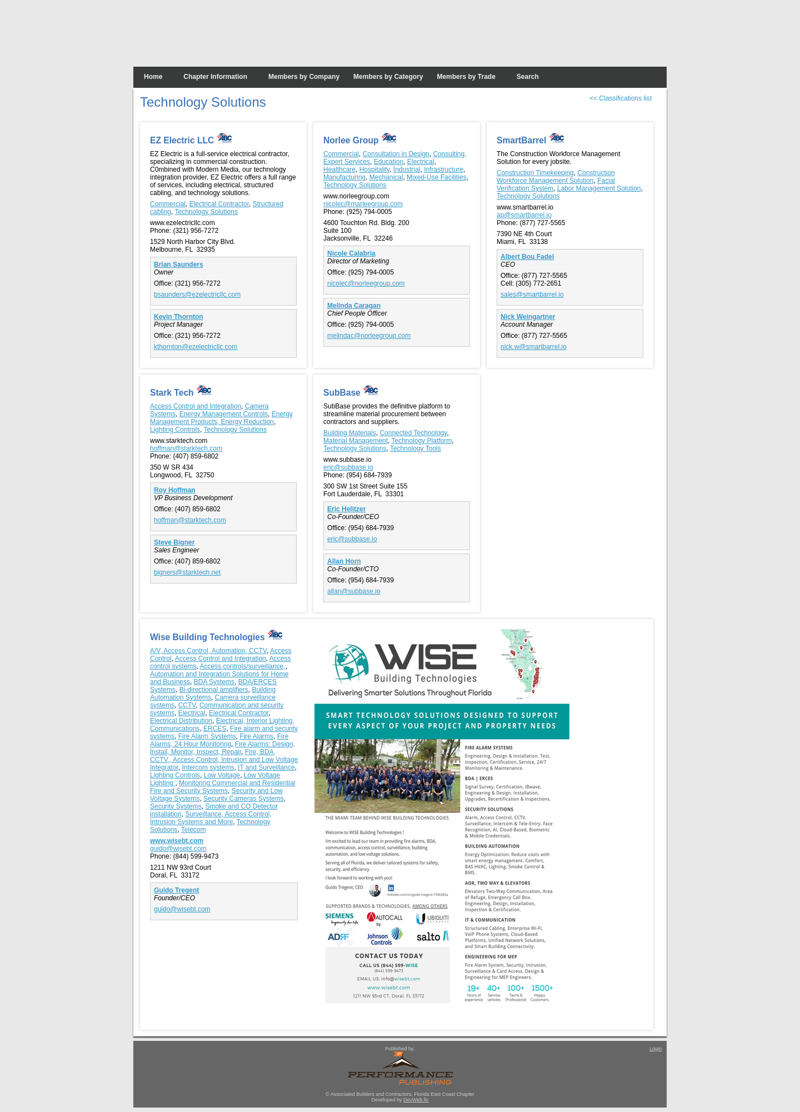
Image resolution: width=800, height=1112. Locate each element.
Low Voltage (222, 775)
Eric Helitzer (346, 509)
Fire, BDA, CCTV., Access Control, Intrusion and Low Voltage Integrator (224, 759)
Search (528, 77)
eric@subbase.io (348, 467)
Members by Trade (466, 77)
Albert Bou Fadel (527, 257)
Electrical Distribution (181, 721)
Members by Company (303, 77)
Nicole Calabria (351, 253)
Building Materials (349, 433)
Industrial (407, 169)
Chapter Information (215, 77)
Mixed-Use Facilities (436, 177)
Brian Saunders (178, 264)
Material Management (355, 441)
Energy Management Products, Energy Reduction (221, 418)
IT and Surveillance (266, 767)
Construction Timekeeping (535, 173)
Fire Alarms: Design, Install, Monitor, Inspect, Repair (222, 748)
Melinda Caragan (354, 306)
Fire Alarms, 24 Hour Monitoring (219, 740)
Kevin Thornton (178, 317)
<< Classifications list (620, 98)
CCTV (187, 705)
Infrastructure (443, 169)
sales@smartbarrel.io (532, 294)
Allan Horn (344, 561)
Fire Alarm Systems (207, 736)
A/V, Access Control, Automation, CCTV (208, 651)
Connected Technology (413, 433)
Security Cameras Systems (243, 798)
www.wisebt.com (176, 841)
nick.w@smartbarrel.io (534, 347)
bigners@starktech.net (187, 572)
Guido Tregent (176, 890)
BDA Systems (214, 682)
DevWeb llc (415, 1100)
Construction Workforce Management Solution (556, 176)
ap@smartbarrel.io (524, 215)
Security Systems (176, 806)
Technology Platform (422, 441)
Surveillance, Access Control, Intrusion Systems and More (211, 818)
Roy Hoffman (175, 490)
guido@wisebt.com (178, 848)
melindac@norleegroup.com (369, 336)
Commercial (168, 204)
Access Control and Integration (195, 406)
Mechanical (386, 177)
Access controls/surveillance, (242, 666)
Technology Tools (415, 448)
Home (153, 77)
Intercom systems (208, 767)
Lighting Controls (175, 429)
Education (388, 162)
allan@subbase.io (354, 591)
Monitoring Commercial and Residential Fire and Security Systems (222, 787)
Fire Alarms (256, 736)
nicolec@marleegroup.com (363, 204)
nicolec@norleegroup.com (366, 283)
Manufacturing (344, 177)
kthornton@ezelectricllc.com (195, 347)
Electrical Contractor (219, 204)
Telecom (193, 830)
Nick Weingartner (528, 317)
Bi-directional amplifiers (213, 690)
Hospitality (374, 169)
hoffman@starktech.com (186, 448)
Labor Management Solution (599, 188)
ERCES (214, 728)
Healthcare (339, 169)
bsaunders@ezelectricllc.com (197, 294)
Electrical (420, 162)
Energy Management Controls (223, 414)
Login (655, 1048)
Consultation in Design (396, 154)
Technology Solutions (205, 212)
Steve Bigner (174, 542)
